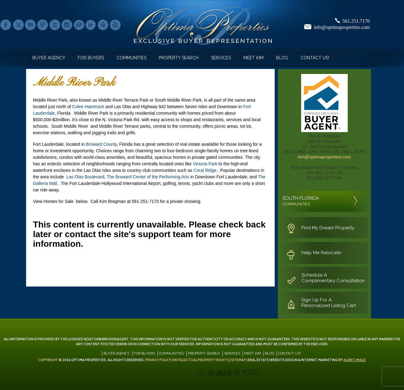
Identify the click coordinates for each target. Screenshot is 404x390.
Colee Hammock (88, 106)
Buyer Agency (48, 57)
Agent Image (354, 360)
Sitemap (238, 360)
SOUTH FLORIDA (300, 200)
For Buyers (91, 57)
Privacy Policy (158, 360)
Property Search (179, 57)
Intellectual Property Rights (201, 360)
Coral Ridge (205, 170)
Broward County (101, 144)
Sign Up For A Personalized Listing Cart (328, 302)
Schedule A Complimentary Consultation (333, 277)
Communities (131, 57)
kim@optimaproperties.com (324, 156)
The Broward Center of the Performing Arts (148, 176)
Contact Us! (315, 57)
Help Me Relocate (321, 252)
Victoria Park (205, 163)
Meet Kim (253, 57)
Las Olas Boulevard (85, 176)
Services (221, 57)
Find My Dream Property (327, 228)
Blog (282, 57)
